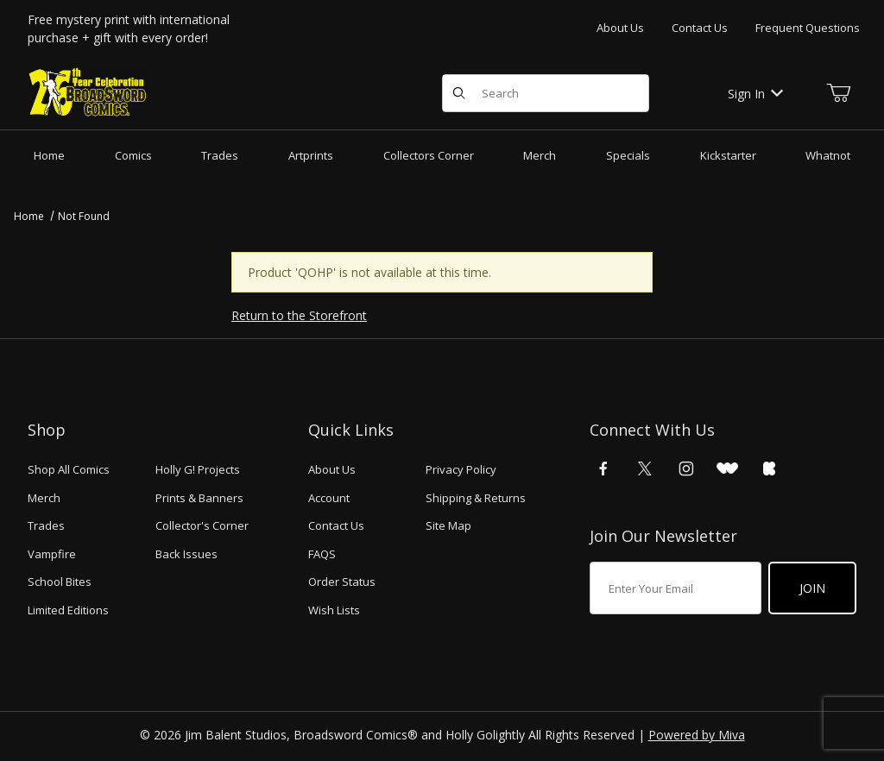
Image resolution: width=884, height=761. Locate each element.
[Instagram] (686, 468)
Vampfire (52, 554)
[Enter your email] (676, 588)
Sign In (755, 93)
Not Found (84, 216)
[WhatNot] (727, 468)
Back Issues (186, 554)
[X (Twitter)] (645, 468)
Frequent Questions (807, 27)
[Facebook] (603, 468)
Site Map (448, 525)
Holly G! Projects (197, 469)
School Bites (60, 581)
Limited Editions (68, 610)
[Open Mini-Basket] (838, 93)
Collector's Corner (202, 525)
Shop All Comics (69, 469)
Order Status (342, 581)
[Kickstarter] (769, 468)
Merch (44, 498)
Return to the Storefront (299, 315)
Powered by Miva (696, 734)
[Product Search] (559, 93)
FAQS (322, 554)
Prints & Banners (199, 498)
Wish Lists (334, 610)
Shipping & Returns (476, 498)
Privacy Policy (461, 469)
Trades (46, 525)
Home (29, 216)
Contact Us (700, 27)
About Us (620, 27)
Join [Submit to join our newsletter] (812, 588)
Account (329, 498)
